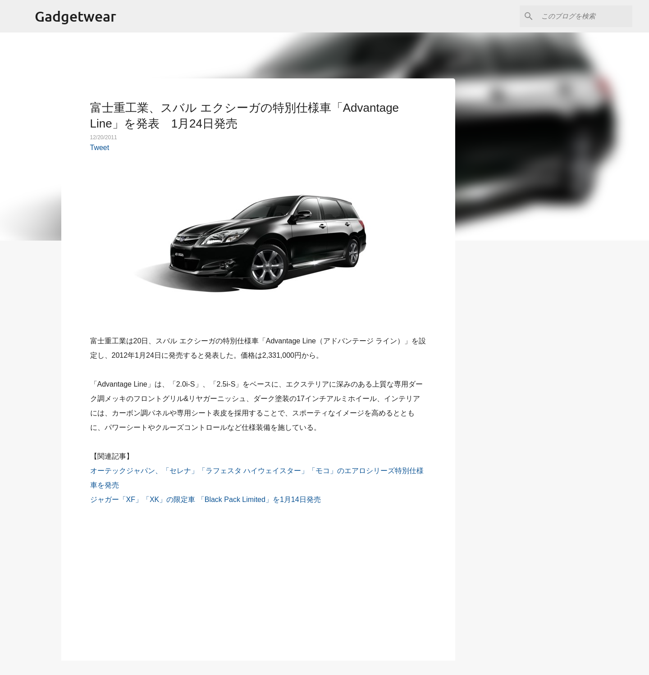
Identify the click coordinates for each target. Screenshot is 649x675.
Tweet (100, 147)
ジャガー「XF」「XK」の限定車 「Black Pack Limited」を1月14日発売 (205, 499)
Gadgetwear (75, 16)
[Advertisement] (258, 577)
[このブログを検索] (585, 16)
